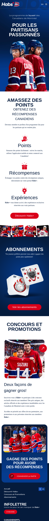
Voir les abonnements (24, 307)
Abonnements (10, 497)
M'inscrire (10, 512)
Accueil (7, 488)
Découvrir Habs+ (24, 215)
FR (40, 489)
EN (42, 4)
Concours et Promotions (14, 494)
